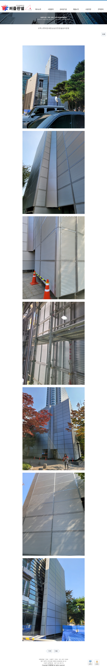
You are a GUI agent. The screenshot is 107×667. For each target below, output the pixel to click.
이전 (49, 651)
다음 (56, 651)
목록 (103, 34)
